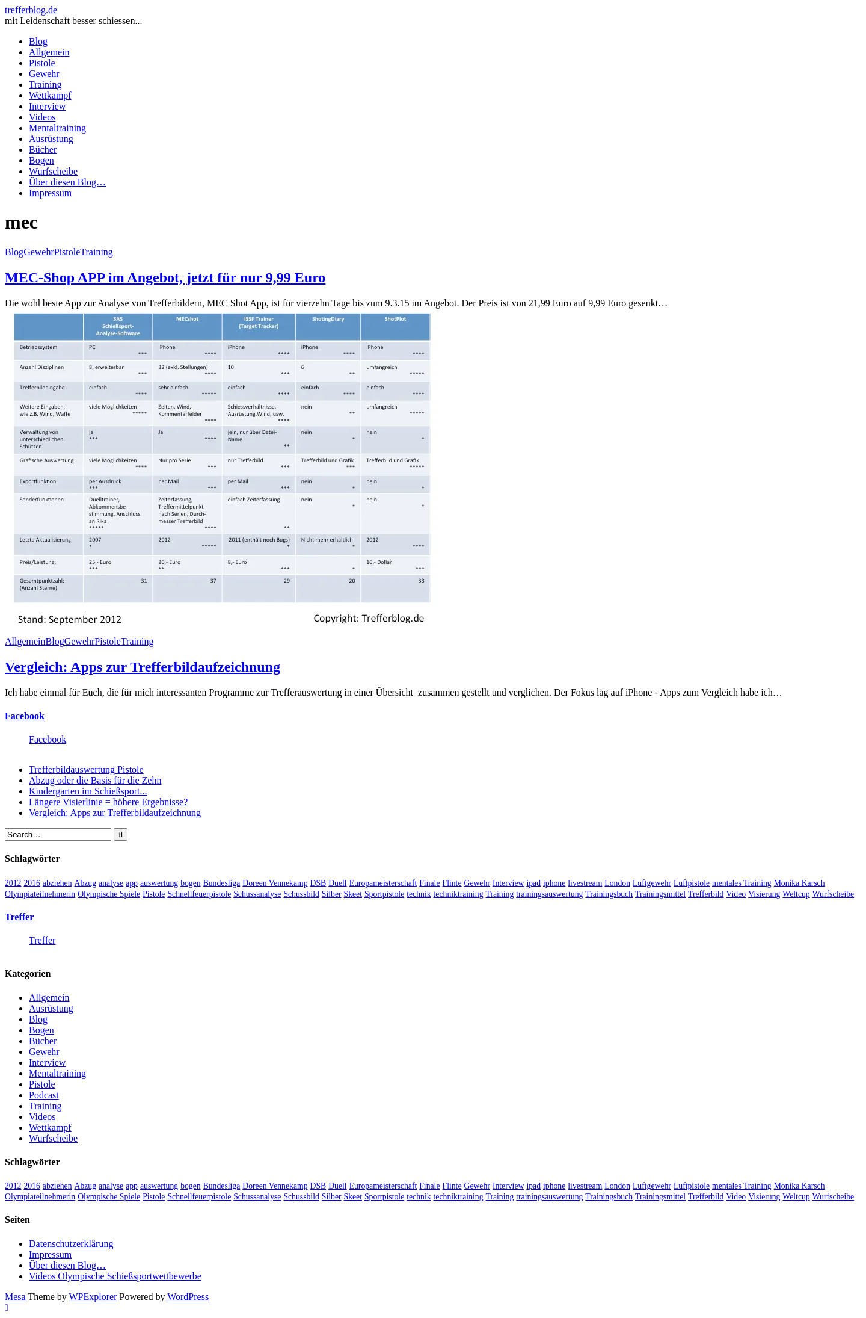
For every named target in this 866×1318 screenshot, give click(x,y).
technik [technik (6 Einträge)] (419, 894)
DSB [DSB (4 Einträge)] (318, 883)
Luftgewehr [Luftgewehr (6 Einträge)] (652, 883)
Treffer (19, 917)
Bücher (43, 149)
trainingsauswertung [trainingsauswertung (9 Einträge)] (549, 894)
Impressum (50, 193)
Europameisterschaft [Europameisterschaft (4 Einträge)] (383, 883)
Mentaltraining (57, 128)
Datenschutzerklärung (71, 1244)
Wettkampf (50, 95)
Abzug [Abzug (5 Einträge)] (86, 883)
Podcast (44, 1095)
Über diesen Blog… (67, 182)
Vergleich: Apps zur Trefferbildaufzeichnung (142, 667)
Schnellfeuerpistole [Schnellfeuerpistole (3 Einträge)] (199, 894)
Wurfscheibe (53, 171)
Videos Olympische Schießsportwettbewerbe (115, 1276)
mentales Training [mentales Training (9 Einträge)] (742, 883)
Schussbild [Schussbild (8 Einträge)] (301, 894)
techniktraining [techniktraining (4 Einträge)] (459, 894)
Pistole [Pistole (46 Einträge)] (154, 894)
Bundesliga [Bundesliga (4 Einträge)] (222, 883)
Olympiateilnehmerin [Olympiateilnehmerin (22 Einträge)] (40, 894)
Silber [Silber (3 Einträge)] (332, 894)
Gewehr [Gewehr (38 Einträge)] (477, 883)
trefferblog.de (31, 10)
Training (45, 84)
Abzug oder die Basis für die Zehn (95, 780)
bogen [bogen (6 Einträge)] (190, 883)
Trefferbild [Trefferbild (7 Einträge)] (705, 894)
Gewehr (44, 74)
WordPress (188, 1297)
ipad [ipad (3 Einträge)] (533, 883)
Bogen (41, 160)
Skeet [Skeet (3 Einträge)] (353, 894)
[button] (221, 471)
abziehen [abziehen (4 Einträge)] (57, 883)
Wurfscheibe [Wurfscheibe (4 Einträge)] (833, 894)
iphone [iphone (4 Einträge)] (554, 883)
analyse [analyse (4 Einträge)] (111, 883)
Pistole (42, 63)
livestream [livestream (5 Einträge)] (585, 883)
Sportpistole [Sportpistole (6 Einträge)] (384, 894)
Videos (42, 117)
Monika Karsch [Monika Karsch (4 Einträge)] (799, 883)
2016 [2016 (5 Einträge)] (31, 883)
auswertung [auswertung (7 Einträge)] (159, 883)
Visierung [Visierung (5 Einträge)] (764, 894)
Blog (38, 41)
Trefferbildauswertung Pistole (86, 769)
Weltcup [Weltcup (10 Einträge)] (795, 894)
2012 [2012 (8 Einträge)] (13, 883)
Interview (47, 106)
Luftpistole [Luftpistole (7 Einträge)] (692, 883)
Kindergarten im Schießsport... (88, 791)
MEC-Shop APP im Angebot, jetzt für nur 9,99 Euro (165, 277)
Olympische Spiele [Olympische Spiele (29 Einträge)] (109, 894)
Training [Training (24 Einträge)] (500, 894)
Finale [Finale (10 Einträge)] (429, 883)
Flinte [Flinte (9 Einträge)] (452, 883)
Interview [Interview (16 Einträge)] (508, 883)
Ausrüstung (51, 139)
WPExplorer (93, 1297)
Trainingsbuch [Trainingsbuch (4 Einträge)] (609, 894)
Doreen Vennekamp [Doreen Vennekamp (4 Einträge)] (274, 883)
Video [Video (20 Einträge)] (736, 894)
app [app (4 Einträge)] (132, 883)
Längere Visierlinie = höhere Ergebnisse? (108, 802)
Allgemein (49, 52)
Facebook (25, 716)
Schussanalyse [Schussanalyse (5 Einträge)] (257, 894)
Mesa (15, 1297)
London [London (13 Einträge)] (617, 883)
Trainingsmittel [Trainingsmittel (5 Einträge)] (660, 894)
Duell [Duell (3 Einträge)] (337, 883)
